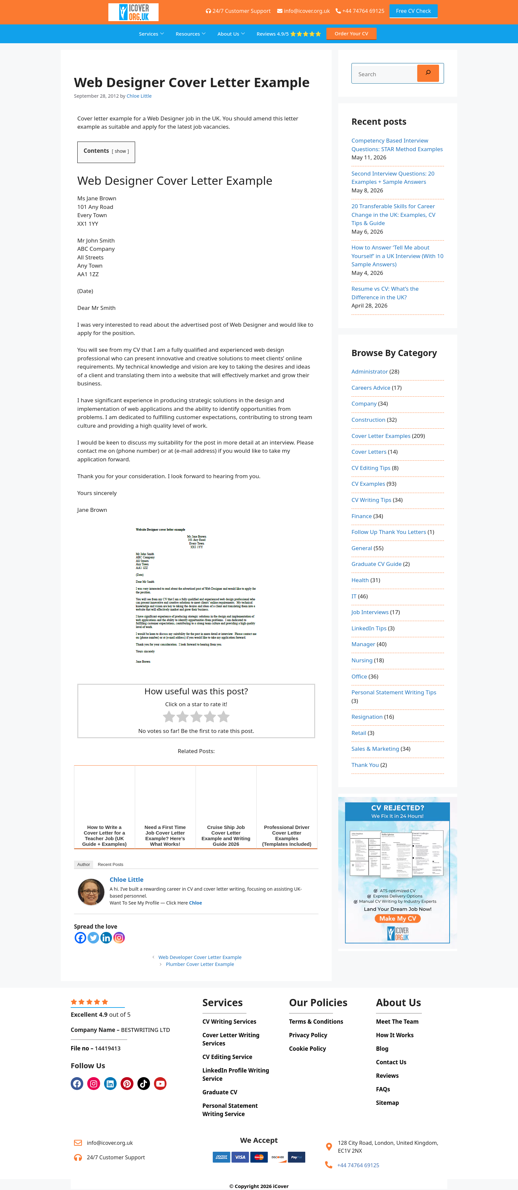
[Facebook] (80, 937)
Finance (362, 516)
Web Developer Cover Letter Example (200, 957)
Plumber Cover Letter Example (200, 964)
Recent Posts (110, 864)
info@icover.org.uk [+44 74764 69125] (303, 11)
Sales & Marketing (375, 748)
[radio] (169, 718)
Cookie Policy (307, 1048)
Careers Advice (371, 387)
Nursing (362, 660)
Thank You (365, 765)
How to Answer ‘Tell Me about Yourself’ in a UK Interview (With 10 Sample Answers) (397, 256)
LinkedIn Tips (369, 628)
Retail (359, 733)
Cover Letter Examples (381, 436)
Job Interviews (370, 612)
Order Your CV (351, 33)
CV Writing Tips (371, 500)
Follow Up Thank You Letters (389, 532)
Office (359, 676)
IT (354, 596)
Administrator (370, 371)
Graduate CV (220, 1092)
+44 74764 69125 (360, 11)
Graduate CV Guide (377, 564)
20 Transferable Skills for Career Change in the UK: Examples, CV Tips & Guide (393, 214)
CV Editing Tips (371, 468)
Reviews (289, 34)
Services (151, 33)
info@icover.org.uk (110, 1142)
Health (360, 580)
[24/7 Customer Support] (78, 1157)
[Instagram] (119, 937)
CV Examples (368, 483)
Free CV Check (413, 11)
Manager (363, 644)
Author (83, 864)
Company (364, 403)
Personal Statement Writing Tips (394, 692)
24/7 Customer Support (116, 1157)
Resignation (367, 716)
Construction (369, 419)
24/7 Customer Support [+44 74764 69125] (238, 11)
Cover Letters (369, 451)
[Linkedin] (106, 937)
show (120, 151)
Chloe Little (126, 879)
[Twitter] (93, 937)
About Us (231, 33)
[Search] (428, 73)
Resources (190, 33)
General (362, 548)
